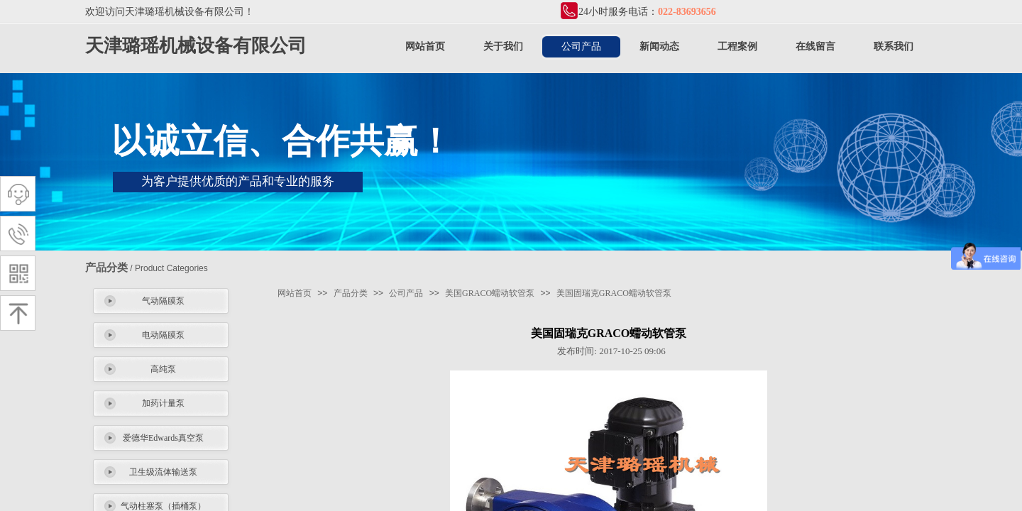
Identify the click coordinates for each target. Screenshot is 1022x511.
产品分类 (351, 293)
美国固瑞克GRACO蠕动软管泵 (613, 293)
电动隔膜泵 (163, 335)
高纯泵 (163, 369)
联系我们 (893, 46)
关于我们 (503, 46)
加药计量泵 (163, 403)
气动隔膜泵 (163, 301)
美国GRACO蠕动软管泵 (489, 293)
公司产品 (581, 46)
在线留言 (815, 46)
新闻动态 (659, 46)
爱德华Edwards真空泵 (163, 438)
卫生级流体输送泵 (163, 472)
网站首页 (425, 46)
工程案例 (737, 46)
